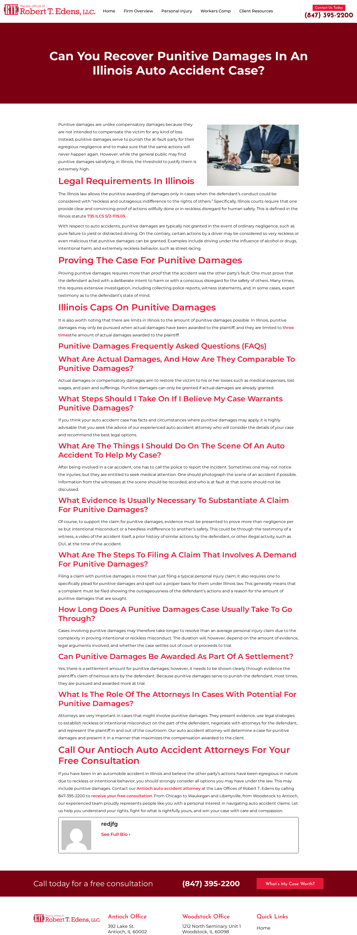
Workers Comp (216, 11)
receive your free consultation (121, 796)
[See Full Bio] (130, 834)
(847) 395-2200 (328, 15)
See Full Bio (114, 834)
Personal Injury (176, 11)
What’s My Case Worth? (290, 884)
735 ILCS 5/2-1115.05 (106, 216)
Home (109, 11)
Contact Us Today (329, 8)
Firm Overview (138, 11)
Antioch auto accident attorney (169, 788)
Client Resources (256, 11)
